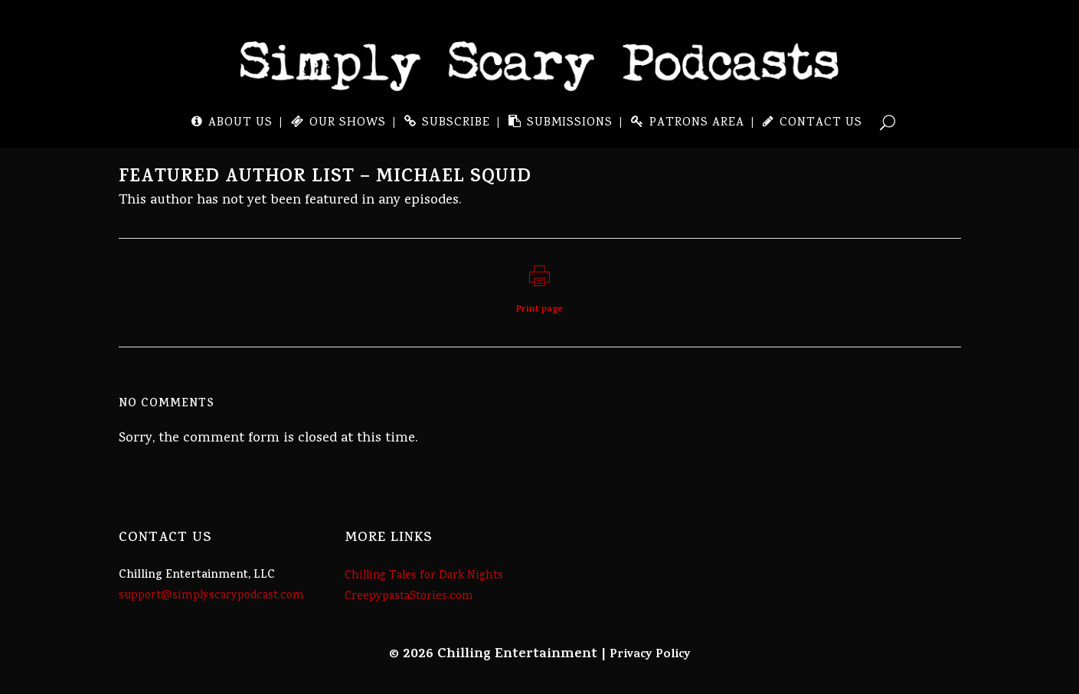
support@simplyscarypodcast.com (211, 596)
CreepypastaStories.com (409, 596)
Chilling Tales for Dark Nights (424, 576)
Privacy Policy (650, 655)
